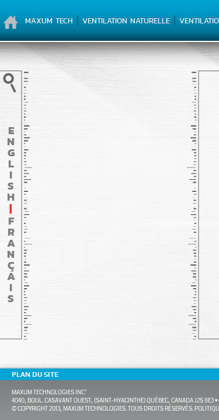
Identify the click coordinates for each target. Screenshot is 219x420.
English (11, 163)
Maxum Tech (49, 20)
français (11, 259)
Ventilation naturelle (126, 20)
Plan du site (35, 374)
